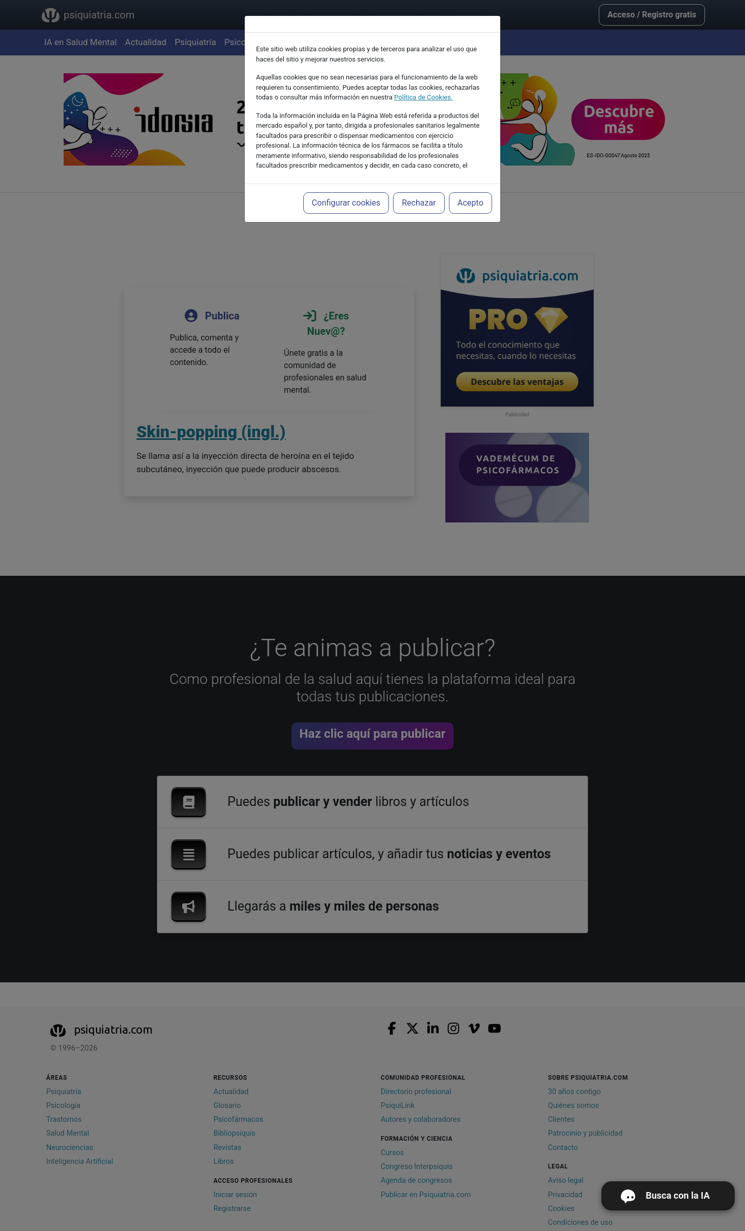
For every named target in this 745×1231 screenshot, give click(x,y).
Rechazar (419, 203)
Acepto (470, 203)
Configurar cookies (346, 203)
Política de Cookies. (423, 97)
